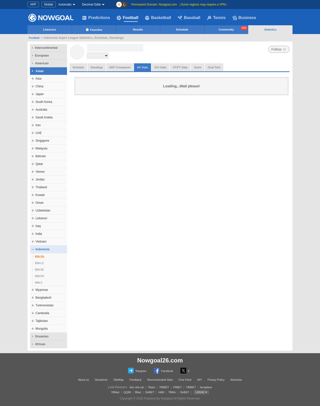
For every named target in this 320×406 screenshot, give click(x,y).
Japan (40, 94)
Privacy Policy (216, 379)
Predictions (96, 18)
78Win (172, 392)
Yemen (40, 171)
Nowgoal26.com (160, 360)
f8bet (138, 392)
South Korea (44, 102)
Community (233, 28)
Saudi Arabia (44, 117)
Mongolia (42, 328)
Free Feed (185, 379)
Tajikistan (42, 321)
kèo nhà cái (137, 387)
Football (127, 18)
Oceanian (41, 336)
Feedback (136, 379)
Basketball (158, 18)
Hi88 (161, 392)
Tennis (216, 18)
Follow (279, 49)
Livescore (49, 29)
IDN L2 (39, 263)
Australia (41, 109)
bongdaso (206, 387)
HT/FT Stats (180, 67)
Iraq (38, 226)
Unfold (200, 392)
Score (197, 67)
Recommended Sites (160, 379)
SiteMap (119, 379)
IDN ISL (40, 256)
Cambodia (42, 313)
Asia (38, 78)
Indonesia (43, 249)
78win (151, 387)
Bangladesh (43, 297)
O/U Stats (160, 67)
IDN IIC (39, 269)
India (39, 234)
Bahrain (41, 156)
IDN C (38, 282)
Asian (40, 71)
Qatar (39, 164)
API (199, 379)
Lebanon (41, 218)
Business (244, 18)
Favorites (93, 30)
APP (33, 4)
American (42, 63)
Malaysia (41, 148)
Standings (96, 67)
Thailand (41, 187)
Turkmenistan (45, 305)
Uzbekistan (43, 210)
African (40, 344)
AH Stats (142, 67)
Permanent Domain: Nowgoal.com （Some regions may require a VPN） (179, 4)
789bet (115, 392)
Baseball (189, 18)
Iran (38, 125)
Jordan (40, 179)
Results (138, 29)
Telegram (137, 370)
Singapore (42, 140)
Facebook (163, 370)
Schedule (182, 29)
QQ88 (127, 392)
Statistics (270, 29)
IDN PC (39, 276)
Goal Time (214, 67)
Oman (40, 203)
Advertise (236, 379)
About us (83, 379)
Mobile (48, 4)
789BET (164, 387)
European (42, 55)
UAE (39, 133)
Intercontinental (46, 48)
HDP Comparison (119, 67)
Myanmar (42, 290)
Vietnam (41, 241)
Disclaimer (101, 379)
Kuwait (40, 195)
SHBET (149, 392)
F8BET (177, 387)
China (39, 86)
